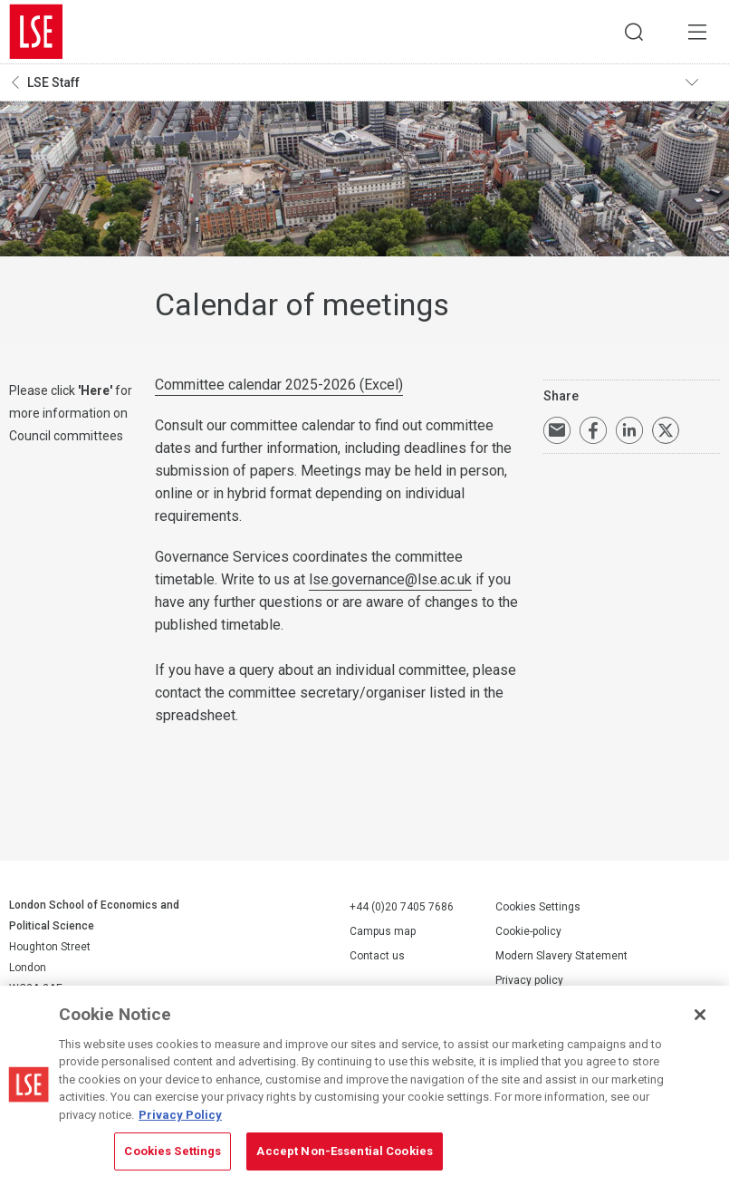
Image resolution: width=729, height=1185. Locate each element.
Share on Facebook (593, 430)
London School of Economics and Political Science (36, 32)
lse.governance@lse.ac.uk (390, 579)
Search (634, 31)
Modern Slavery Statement (561, 955)
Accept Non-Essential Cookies (344, 1151)
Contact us (377, 955)
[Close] (700, 1015)
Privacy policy (529, 980)
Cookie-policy (528, 931)
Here (95, 390)
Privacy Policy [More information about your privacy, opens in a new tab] (180, 1115)
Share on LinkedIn (629, 430)
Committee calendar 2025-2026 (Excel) (279, 384)
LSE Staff (53, 82)
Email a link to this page (557, 430)
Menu (697, 31)
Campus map (383, 931)
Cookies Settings (537, 907)
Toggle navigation (702, 82)
